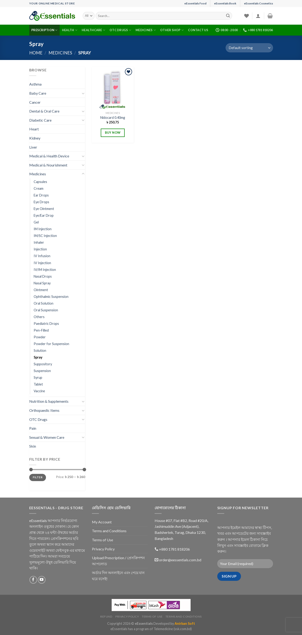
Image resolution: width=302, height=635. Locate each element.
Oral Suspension (46, 310)
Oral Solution (43, 303)
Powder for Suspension (51, 344)
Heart (34, 129)
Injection (40, 249)
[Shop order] (249, 47)
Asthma (35, 84)
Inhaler (39, 242)
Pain (32, 428)
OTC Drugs (120, 30)
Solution (40, 350)
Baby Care (37, 93)
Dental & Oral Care (44, 111)
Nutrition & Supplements (48, 401)
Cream (38, 188)
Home (35, 52)
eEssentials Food (195, 3)
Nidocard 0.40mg (112, 118)
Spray (38, 357)
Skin (32, 446)
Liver (33, 147)
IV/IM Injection (45, 270)
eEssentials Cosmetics (258, 3)
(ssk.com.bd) (183, 629)
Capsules (40, 182)
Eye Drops (41, 202)
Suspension (42, 371)
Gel (36, 222)
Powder (40, 337)
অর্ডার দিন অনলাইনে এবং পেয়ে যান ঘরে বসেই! (118, 575)
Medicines (146, 30)
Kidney (34, 138)
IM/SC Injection (45, 236)
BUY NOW (113, 132)
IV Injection (42, 263)
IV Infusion (42, 256)
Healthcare (93, 30)
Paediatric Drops (46, 324)
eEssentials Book (225, 3)
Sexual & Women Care (46, 437)
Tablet (38, 384)
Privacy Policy (103, 549)
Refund (106, 616)
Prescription (44, 30)
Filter (37, 477)
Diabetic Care (40, 120)
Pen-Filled (41, 330)
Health (69, 30)
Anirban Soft (185, 623)
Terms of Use (102, 540)
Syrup (38, 377)
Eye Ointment (44, 209)
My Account (102, 522)
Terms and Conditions (109, 531)
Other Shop (172, 30)
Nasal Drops (43, 276)
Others (39, 317)
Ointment (41, 290)
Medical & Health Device (49, 156)
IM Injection (43, 229)
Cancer (35, 102)
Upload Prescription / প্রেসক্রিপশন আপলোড (118, 560)
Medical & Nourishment (48, 165)
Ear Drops (41, 195)
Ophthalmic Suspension (51, 297)
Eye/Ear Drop (44, 215)
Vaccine (39, 391)
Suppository (43, 364)
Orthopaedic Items (44, 410)
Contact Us (198, 30)
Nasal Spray (42, 283)
